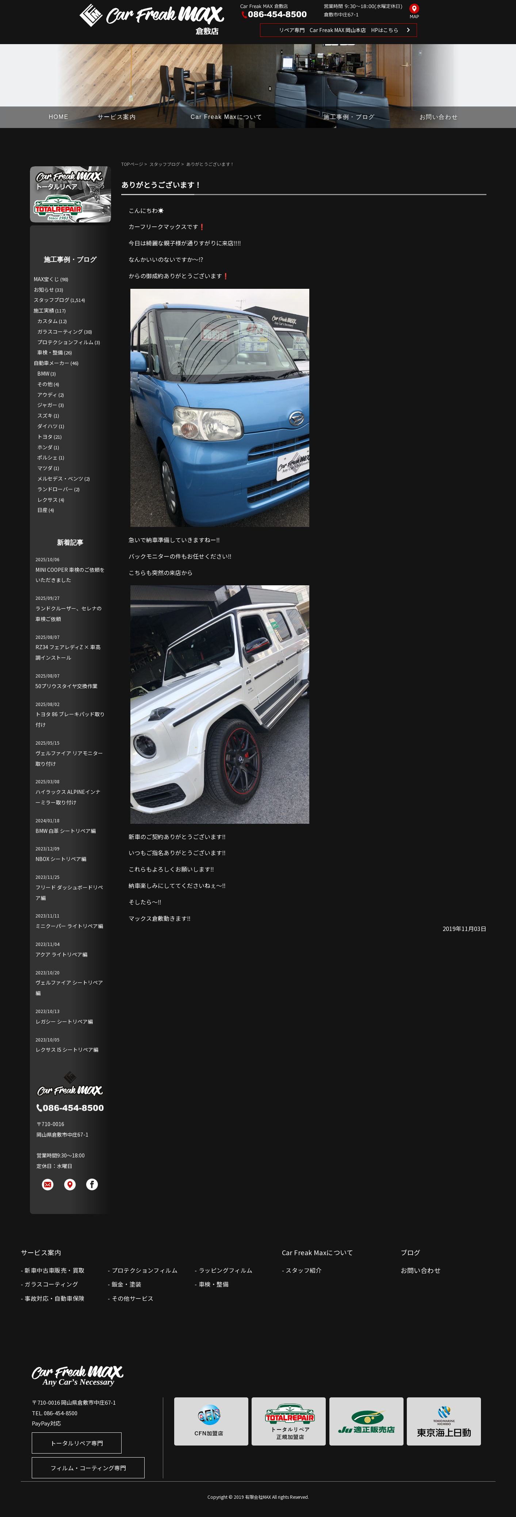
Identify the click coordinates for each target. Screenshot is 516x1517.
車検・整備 (50, 352)
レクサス (47, 499)
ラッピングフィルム (226, 1270)
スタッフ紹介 (303, 1270)
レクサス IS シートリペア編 (66, 1049)
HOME (58, 117)
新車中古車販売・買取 (54, 1270)
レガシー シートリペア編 (64, 1021)
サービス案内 (117, 117)
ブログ (411, 1252)
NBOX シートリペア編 (60, 858)
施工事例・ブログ (349, 117)
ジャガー (47, 404)
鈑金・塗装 (127, 1284)
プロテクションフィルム (65, 342)
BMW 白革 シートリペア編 (65, 830)
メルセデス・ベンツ (60, 478)
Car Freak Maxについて (227, 117)
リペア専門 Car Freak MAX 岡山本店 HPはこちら (338, 30)
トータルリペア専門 (76, 1443)
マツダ (45, 468)
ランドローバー (55, 489)
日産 (42, 509)
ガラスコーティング (60, 331)
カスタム (47, 321)
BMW (43, 373)
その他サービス (133, 1298)
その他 (45, 384)
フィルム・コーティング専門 (88, 1467)
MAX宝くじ (46, 279)
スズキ (45, 415)
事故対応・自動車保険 (54, 1298)
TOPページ (132, 164)
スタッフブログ (164, 164)
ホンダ (45, 447)
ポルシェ (47, 457)
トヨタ (45, 436)
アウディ (47, 394)
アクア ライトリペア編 (61, 954)
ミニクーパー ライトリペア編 (69, 926)
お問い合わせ (439, 117)
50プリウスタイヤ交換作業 (66, 686)
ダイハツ (47, 426)
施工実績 (44, 310)
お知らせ (44, 289)
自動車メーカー (51, 362)
